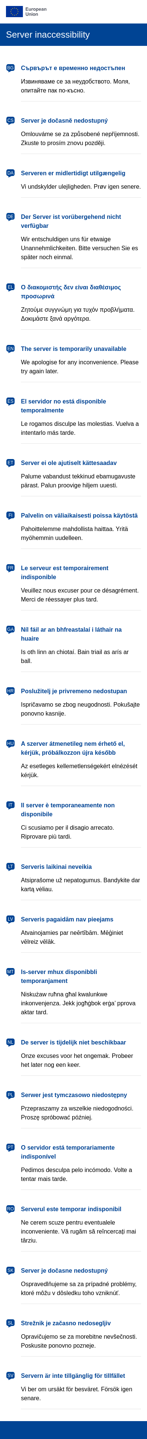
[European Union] (73, 11)
